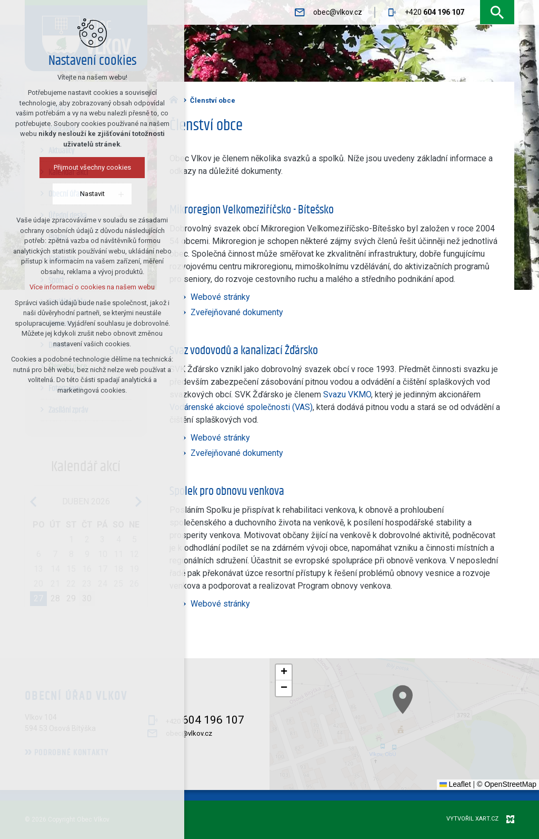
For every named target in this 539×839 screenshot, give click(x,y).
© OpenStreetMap (506, 784)
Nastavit (91, 194)
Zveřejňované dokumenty (237, 312)
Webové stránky (220, 297)
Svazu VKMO (347, 394)
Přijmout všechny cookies (92, 167)
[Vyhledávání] (497, 12)
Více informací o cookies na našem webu (92, 287)
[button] (478, 749)
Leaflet (455, 784)
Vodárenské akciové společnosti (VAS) (241, 407)
